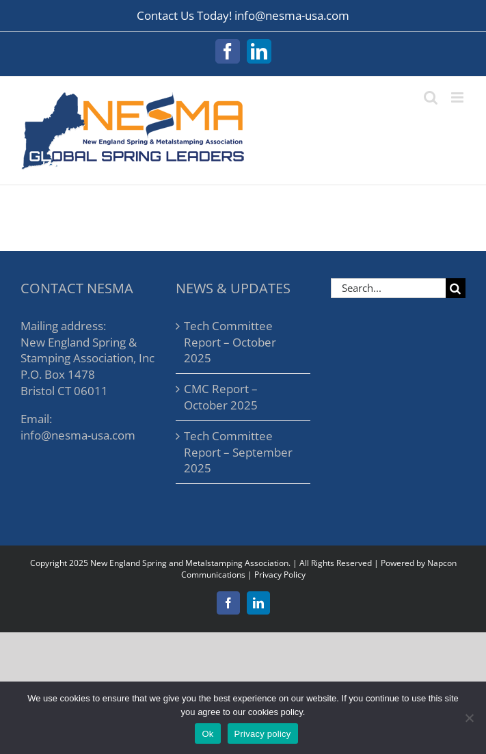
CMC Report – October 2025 (221, 397)
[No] (469, 718)
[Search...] (388, 288)
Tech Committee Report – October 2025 (230, 342)
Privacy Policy (280, 574)
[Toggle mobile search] (430, 97)
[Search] (455, 288)
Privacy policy (262, 734)
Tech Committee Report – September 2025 (238, 452)
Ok (207, 734)
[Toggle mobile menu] (458, 97)
